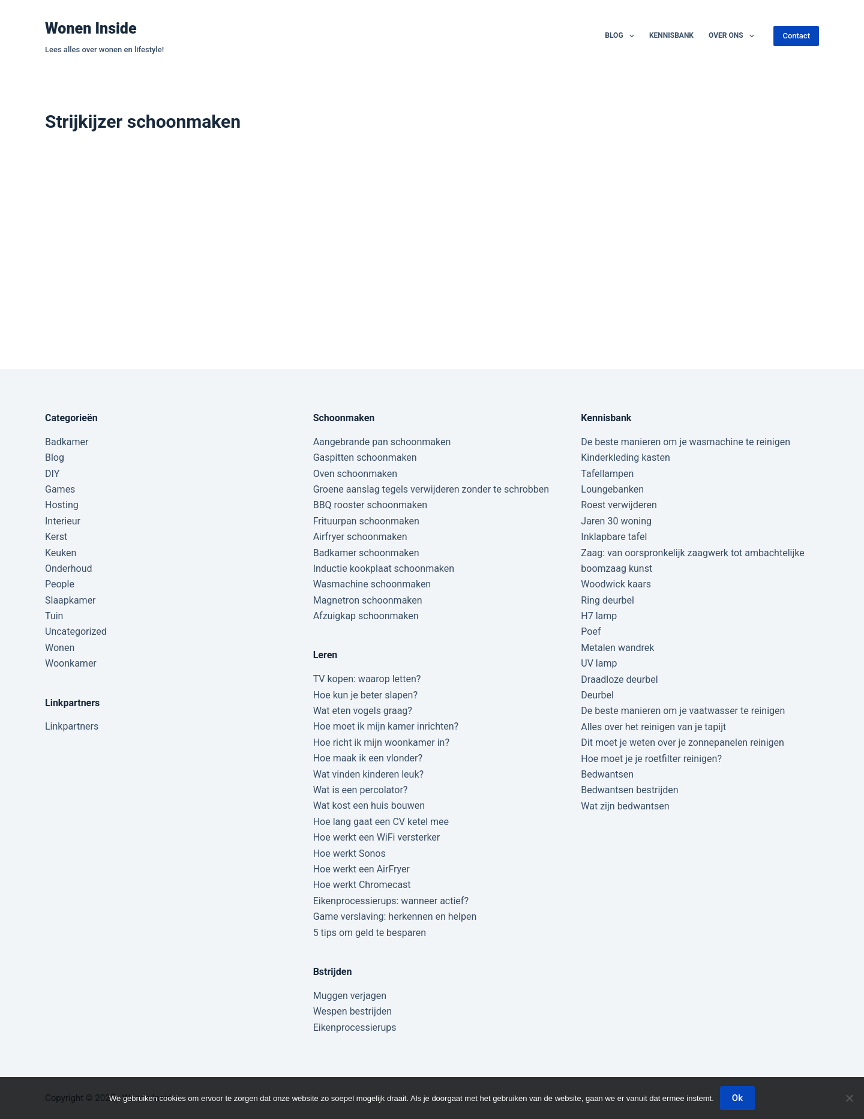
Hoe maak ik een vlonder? (367, 758)
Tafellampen (607, 473)
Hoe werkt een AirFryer (361, 869)
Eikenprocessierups (355, 1027)
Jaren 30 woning (616, 521)
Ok (737, 1098)
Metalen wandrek (617, 647)
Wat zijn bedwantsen (625, 806)
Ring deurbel (607, 600)
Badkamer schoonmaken (366, 553)
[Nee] (849, 1098)
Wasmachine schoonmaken (372, 584)
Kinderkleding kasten (625, 457)
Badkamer (66, 442)
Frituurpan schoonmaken (366, 521)
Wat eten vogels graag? (362, 710)
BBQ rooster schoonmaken (370, 505)
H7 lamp (599, 616)
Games (60, 489)
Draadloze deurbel (619, 679)
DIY (52, 473)
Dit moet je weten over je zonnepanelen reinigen (682, 742)
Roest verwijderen (618, 505)
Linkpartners (71, 726)
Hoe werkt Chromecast (362, 884)
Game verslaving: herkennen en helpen (395, 916)
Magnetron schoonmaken (367, 600)
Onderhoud (68, 568)
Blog (622, 36)
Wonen (59, 647)
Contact (796, 35)
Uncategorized (76, 631)
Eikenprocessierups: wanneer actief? (391, 901)
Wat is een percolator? (360, 790)
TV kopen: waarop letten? (367, 679)
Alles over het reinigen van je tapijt (653, 727)
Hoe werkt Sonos (349, 853)
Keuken (60, 553)
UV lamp (599, 663)
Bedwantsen (607, 774)
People (59, 584)
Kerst (56, 536)
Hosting (62, 505)
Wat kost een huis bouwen (369, 805)
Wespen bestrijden (352, 1011)
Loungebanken (612, 489)
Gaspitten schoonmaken (365, 457)
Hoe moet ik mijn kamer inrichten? (385, 726)
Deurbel (597, 695)
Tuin (54, 616)
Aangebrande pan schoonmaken (382, 442)
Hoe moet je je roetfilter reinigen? (651, 758)
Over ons (734, 36)
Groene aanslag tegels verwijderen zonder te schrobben (431, 489)
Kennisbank (671, 35)
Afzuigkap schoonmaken (366, 616)
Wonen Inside (91, 28)
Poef (591, 631)
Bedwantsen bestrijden (629, 790)
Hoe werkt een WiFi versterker (376, 837)
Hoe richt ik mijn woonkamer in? (381, 742)
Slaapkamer (70, 600)
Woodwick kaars (616, 584)
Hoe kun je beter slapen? (365, 695)
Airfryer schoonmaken (360, 536)
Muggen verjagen (349, 995)
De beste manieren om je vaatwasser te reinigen (683, 710)
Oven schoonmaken (355, 473)
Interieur (62, 521)
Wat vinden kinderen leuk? (368, 774)
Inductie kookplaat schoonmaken (383, 568)
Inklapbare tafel (614, 536)
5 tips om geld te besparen (369, 932)
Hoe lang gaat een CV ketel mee (381, 821)
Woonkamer (71, 663)
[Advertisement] (432, 243)
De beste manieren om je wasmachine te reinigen (685, 442)
